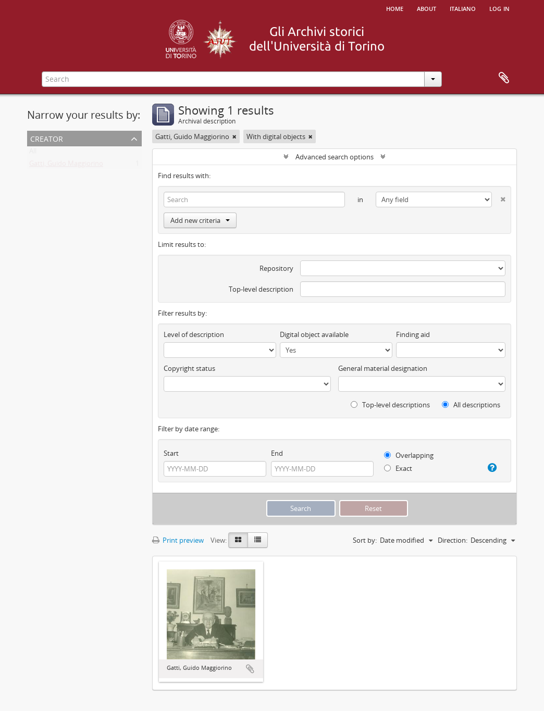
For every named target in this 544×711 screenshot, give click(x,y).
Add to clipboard (250, 669)
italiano (463, 8)
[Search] (254, 199)
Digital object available (314, 334)
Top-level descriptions (390, 404)
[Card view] (238, 540)
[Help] (489, 468)
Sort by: (365, 540)
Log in (499, 8)
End (277, 453)
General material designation (382, 368)
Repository (276, 268)
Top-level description (261, 289)
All (32, 153)
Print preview (178, 540)
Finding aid (413, 334)
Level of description (194, 334)
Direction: (452, 540)
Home (394, 8)
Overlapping (409, 455)
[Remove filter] (234, 136)
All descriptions (471, 404)
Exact (398, 468)
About (426, 8)
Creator (46, 138)
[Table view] (258, 540)
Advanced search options (334, 156)
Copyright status (189, 368)
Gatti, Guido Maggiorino (66, 165)
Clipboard (504, 78)
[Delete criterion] (498, 197)
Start (171, 453)
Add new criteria (200, 220)
